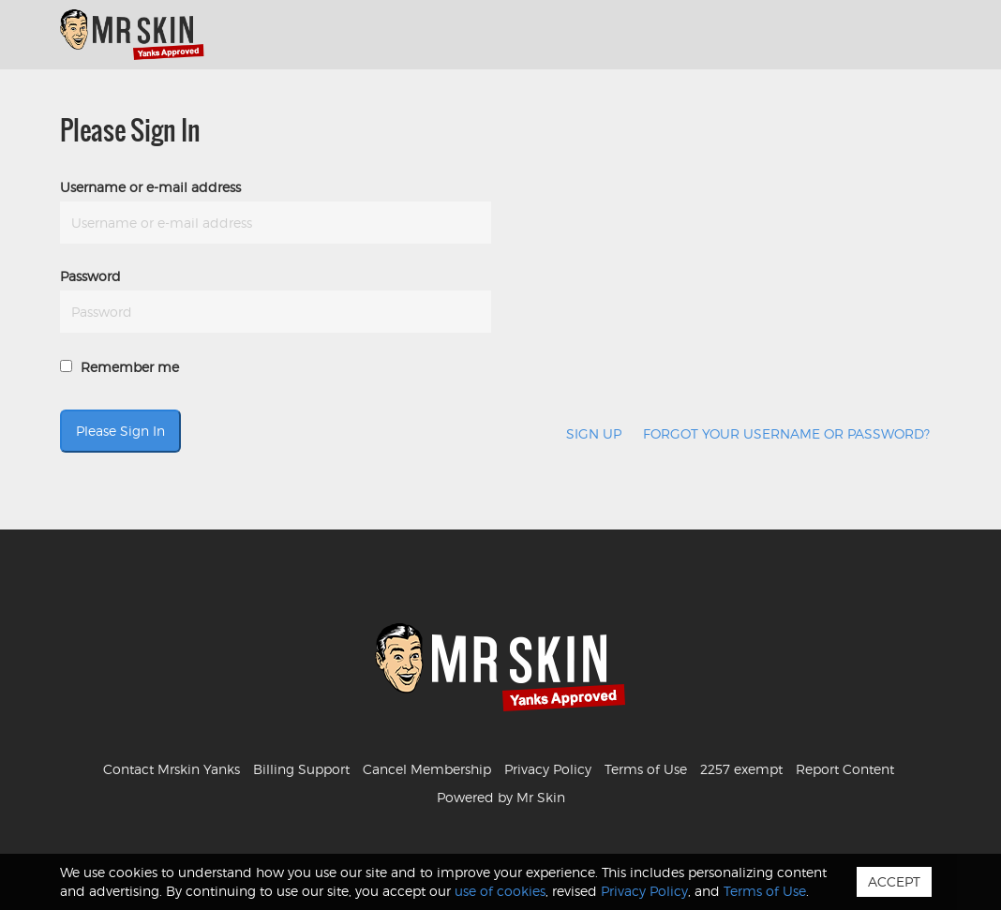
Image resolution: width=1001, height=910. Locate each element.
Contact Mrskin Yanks (171, 769)
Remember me (119, 367)
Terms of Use (646, 769)
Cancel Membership (427, 769)
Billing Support (301, 769)
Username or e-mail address (150, 187)
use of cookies (500, 891)
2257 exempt (741, 769)
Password (90, 276)
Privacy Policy (547, 769)
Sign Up (593, 433)
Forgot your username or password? (786, 433)
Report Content (845, 769)
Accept (894, 881)
